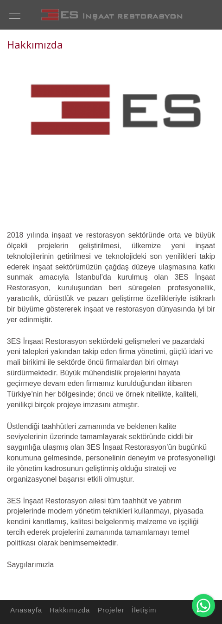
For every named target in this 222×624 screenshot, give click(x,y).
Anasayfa (24, 610)
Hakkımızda (68, 610)
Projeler (109, 610)
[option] (111, 135)
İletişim (142, 610)
